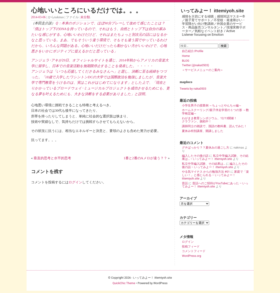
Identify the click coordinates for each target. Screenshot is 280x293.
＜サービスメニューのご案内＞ (202, 70)
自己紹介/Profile (192, 51)
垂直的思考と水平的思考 (52, 158)
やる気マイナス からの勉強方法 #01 (206, 171)
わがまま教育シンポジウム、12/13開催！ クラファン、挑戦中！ (215, 119)
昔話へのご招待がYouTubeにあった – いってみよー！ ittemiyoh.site (215, 185)
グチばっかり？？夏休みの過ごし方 (205, 147)
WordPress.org (191, 256)
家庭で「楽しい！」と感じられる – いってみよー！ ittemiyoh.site (215, 175)
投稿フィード (191, 246)
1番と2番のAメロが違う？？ (145, 158)
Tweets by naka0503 (193, 88)
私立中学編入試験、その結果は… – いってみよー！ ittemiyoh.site (215, 157)
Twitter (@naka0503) (195, 65)
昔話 (185, 183)
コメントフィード (194, 251)
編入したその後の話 (195, 155)
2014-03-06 (38, 17)
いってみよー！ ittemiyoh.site (212, 10)
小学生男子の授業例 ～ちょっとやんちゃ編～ (212, 105)
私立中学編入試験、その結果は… (203, 163)
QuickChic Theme (123, 283)
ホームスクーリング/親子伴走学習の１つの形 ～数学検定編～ (215, 111)
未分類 (85, 17)
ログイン (75, 182)
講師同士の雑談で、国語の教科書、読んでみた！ (214, 126)
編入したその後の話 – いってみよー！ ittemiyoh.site (214, 165)
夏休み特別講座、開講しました (202, 131)
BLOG (185, 60)
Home (186, 56)
